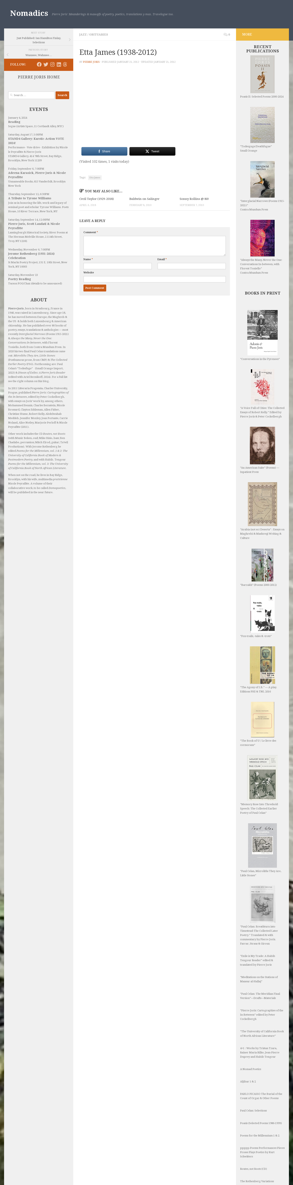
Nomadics (29, 13)
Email (162, 259)
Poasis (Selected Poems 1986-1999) (261, 1099)
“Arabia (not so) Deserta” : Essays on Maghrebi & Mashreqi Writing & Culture (262, 510)
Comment (90, 232)
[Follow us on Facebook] (39, 64)
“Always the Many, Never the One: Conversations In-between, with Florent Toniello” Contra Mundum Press (261, 247)
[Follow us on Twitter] (45, 64)
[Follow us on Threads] (65, 64)
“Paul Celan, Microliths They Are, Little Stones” (260, 838)
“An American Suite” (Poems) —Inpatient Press (259, 450)
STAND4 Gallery (18, 156)
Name (88, 259)
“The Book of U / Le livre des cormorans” (258, 724)
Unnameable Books (20, 181)
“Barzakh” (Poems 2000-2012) (258, 567)
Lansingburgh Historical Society (28, 232)
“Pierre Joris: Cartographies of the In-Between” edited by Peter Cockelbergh (261, 990)
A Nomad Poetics (250, 1044)
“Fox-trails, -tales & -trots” (257, 616)
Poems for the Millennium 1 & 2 (259, 1111)
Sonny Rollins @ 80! (194, 199)
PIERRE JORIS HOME (39, 77)
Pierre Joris (91, 62)
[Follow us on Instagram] (52, 64)
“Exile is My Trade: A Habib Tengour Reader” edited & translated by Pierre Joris (257, 936)
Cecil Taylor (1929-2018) (96, 199)
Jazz (83, 34)
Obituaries (98, 34)
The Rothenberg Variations (257, 1157)
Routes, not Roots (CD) (253, 1144)
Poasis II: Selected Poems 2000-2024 (261, 76)
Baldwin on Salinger (144, 199)
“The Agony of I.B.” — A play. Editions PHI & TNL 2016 (258, 669)
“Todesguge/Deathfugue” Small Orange (257, 129)
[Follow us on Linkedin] (58, 64)
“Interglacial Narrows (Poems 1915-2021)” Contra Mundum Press (262, 186)
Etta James (95, 177)
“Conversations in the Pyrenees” (260, 335)
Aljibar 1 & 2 (248, 1057)
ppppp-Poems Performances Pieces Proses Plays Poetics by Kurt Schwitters (262, 1128)
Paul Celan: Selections (253, 1086)
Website (88, 272)
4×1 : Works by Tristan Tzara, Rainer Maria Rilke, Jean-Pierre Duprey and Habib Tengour (259, 1028)
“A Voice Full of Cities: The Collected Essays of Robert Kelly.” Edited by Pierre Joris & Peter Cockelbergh (262, 393)
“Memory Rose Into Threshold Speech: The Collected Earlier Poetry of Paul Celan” (259, 784)
